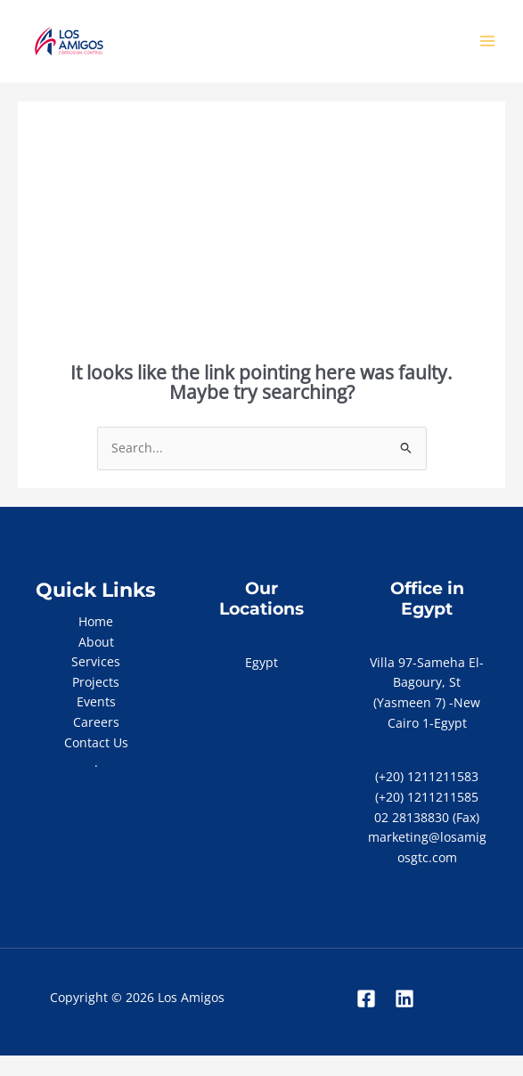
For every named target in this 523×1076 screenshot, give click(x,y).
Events (96, 701)
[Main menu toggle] (488, 41)
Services (95, 661)
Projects (95, 681)
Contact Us (96, 742)
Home (95, 621)
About (96, 641)
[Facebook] (366, 998)
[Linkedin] (404, 998)
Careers (96, 721)
